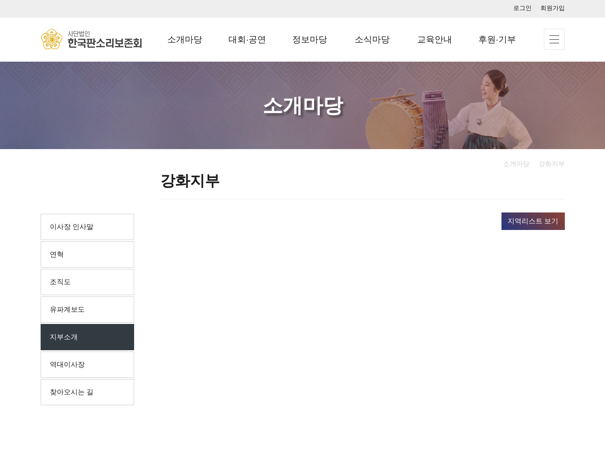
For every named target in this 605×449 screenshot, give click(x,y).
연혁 (57, 254)
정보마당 (309, 39)
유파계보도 (67, 309)
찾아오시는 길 (71, 392)
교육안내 (434, 39)
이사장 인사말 (71, 226)
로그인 (522, 7)
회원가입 (552, 7)
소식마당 (372, 39)
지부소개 (64, 337)
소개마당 (184, 39)
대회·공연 (247, 39)
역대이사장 (67, 364)
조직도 (60, 281)
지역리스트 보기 (533, 221)
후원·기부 (497, 39)
